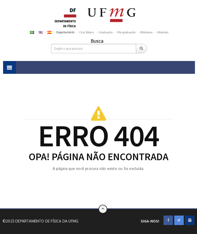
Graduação (105, 32)
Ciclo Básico (86, 32)
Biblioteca (146, 32)
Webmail (162, 32)
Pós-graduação (126, 32)
